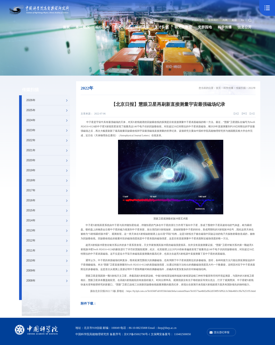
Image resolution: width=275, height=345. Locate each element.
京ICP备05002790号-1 (137, 334)
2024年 (48, 120)
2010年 (48, 261)
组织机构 (102, 27)
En (242, 20)
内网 (225, 20)
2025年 (48, 110)
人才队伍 (162, 27)
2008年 (48, 281)
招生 (178, 20)
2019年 (48, 170)
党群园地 (205, 27)
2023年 (48, 130)
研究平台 (122, 27)
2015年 (48, 210)
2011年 (48, 250)
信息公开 (244, 27)
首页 (66, 27)
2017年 (48, 190)
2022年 (48, 140)
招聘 (164, 20)
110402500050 (182, 334)
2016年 (48, 200)
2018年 (48, 180)
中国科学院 (198, 20)
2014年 (48, 220)
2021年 (48, 150)
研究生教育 (183, 27)
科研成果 (142, 27)
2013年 (48, 230)
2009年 (48, 271)
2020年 (48, 160)
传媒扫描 (30, 89)
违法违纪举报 (221, 332)
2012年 (48, 240)
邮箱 (234, 20)
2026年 (48, 100)
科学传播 (225, 27)
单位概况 (83, 27)
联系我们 (213, 20)
